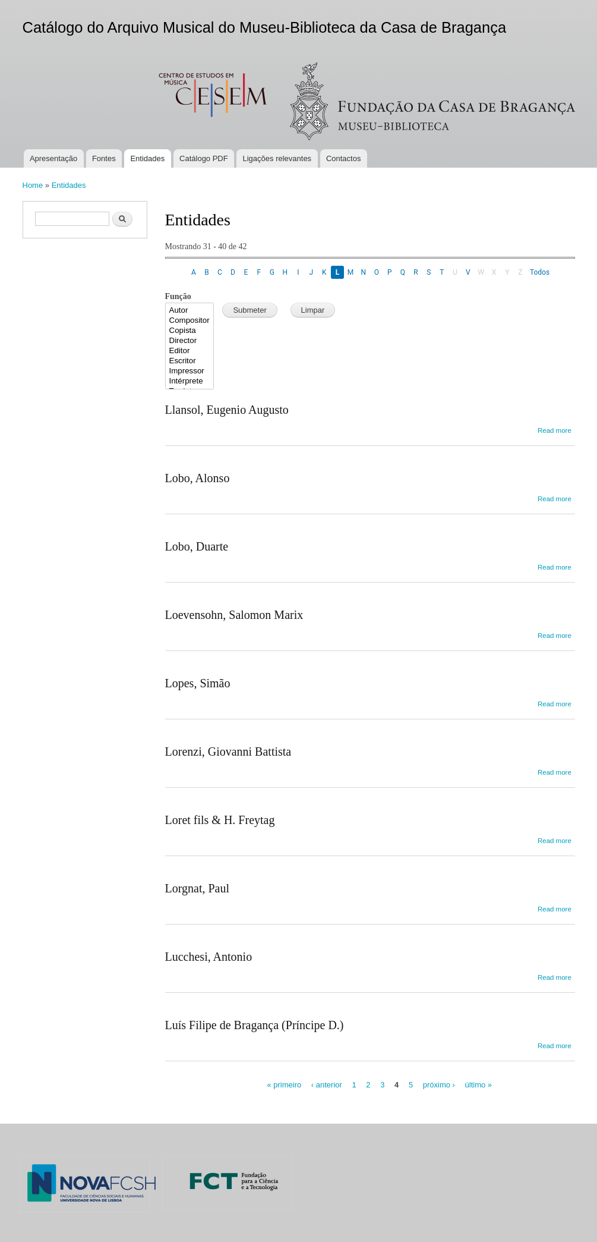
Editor (189, 351)
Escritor (189, 361)
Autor (189, 311)
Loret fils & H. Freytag (220, 819)
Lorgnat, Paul (197, 888)
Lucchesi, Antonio (208, 956)
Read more (554, 430)
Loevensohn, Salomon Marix (234, 614)
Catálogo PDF (203, 158)
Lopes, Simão (197, 683)
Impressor (189, 371)
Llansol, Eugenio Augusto (227, 409)
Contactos (343, 158)
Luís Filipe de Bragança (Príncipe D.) (254, 1025)
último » (478, 1084)
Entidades (147, 158)
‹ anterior (326, 1084)
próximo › (439, 1084)
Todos (539, 272)
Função (178, 296)
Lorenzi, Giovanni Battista (228, 751)
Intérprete (189, 381)
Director (189, 341)
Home (33, 185)
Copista (189, 331)
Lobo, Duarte (197, 546)
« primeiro (284, 1084)
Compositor (189, 321)
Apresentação (53, 158)
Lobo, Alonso (197, 478)
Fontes (104, 158)
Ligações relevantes (276, 158)
